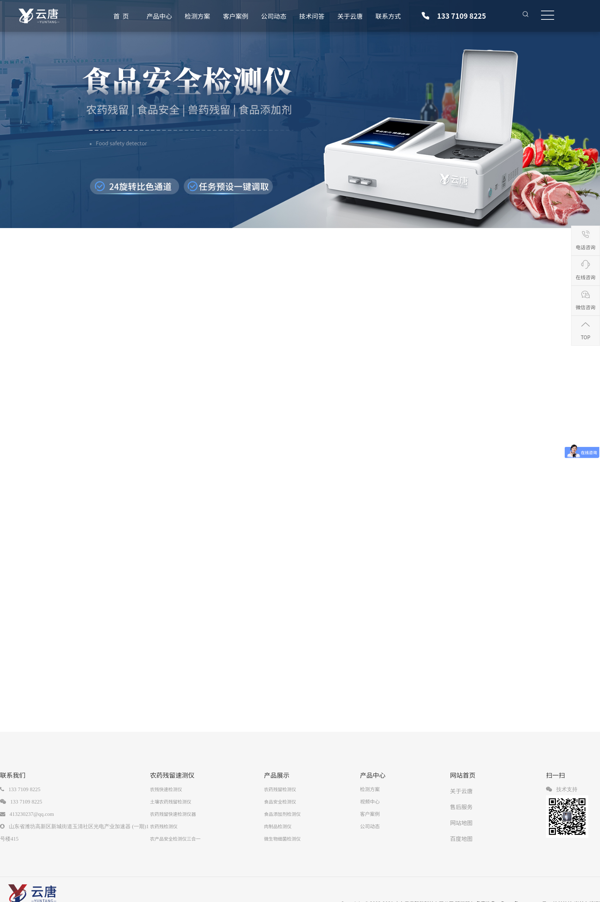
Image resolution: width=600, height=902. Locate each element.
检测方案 (197, 15)
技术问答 (312, 15)
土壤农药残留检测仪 (170, 801)
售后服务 (461, 806)
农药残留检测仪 (280, 789)
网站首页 (462, 774)
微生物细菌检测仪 (282, 838)
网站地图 (461, 822)
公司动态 (273, 15)
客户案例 (235, 15)
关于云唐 (350, 15)
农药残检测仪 (164, 826)
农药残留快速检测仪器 (173, 814)
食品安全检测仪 (280, 801)
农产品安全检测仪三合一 (175, 838)
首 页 (121, 15)
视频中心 (370, 801)
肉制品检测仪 (278, 826)
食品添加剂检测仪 (282, 814)
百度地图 (461, 838)
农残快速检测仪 (166, 789)
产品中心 (159, 15)
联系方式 (388, 15)
